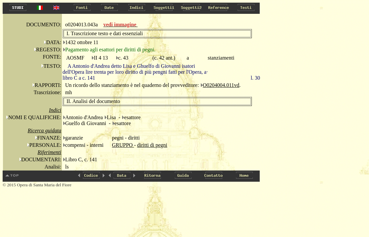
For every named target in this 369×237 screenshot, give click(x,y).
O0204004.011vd (221, 85)
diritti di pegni (152, 145)
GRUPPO (123, 145)
